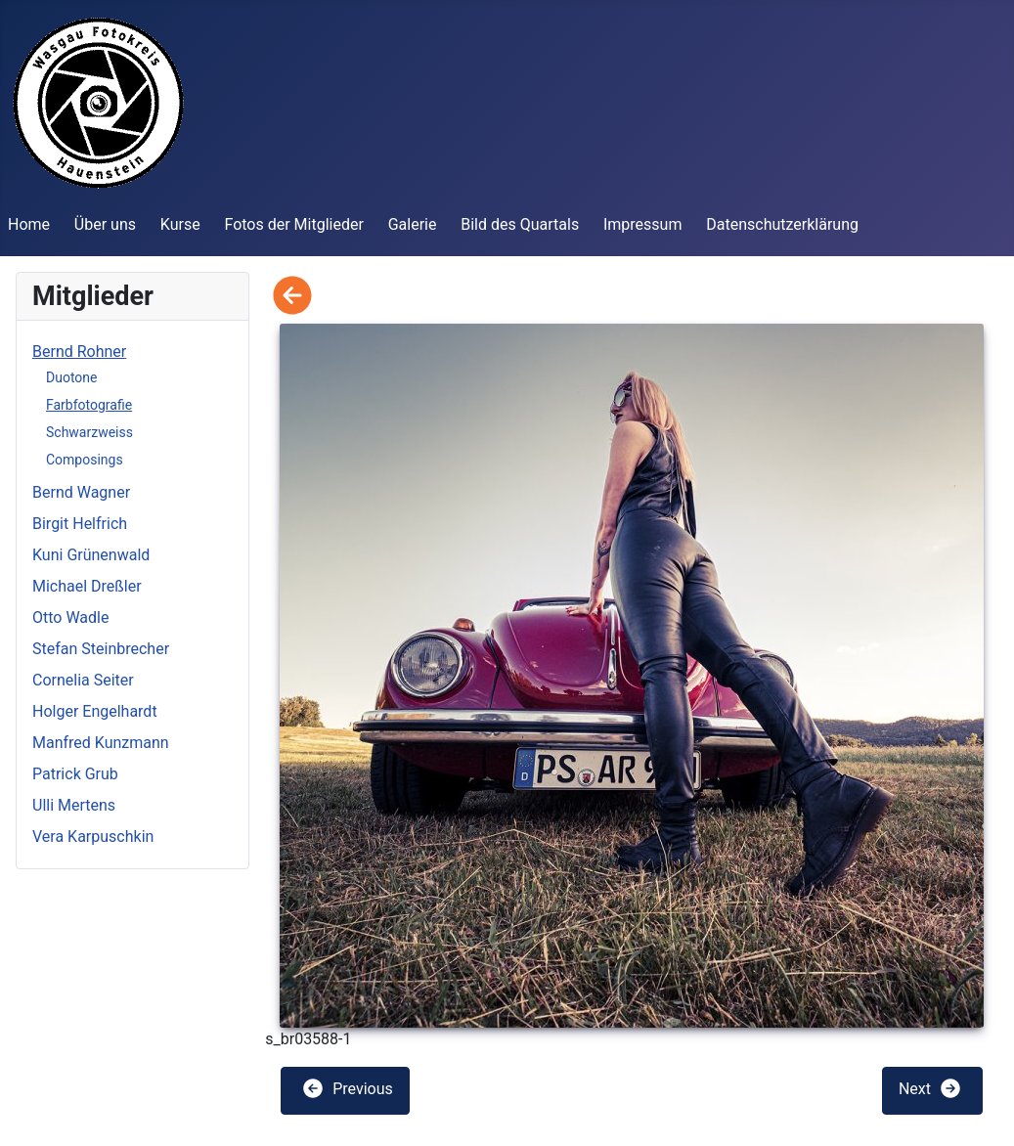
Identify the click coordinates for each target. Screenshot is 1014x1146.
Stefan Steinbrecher (100, 648)
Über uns (105, 224)
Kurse (180, 224)
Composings (84, 459)
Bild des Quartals (520, 224)
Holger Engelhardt (94, 711)
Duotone (71, 377)
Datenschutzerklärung (782, 224)
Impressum (643, 224)
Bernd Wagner (81, 492)
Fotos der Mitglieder (293, 224)
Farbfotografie (89, 405)
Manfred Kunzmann (100, 742)
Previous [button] (347, 1088)
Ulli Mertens (73, 805)
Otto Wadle (70, 617)
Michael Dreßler (87, 586)
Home (29, 224)
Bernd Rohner (79, 351)
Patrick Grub (75, 774)
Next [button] (930, 1088)
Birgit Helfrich (79, 523)
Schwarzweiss (89, 432)
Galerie (412, 224)
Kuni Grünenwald (91, 555)
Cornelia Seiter (83, 680)
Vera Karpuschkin (93, 836)
